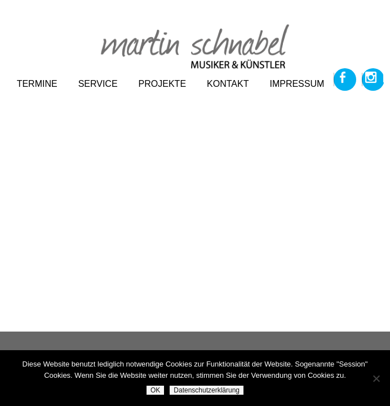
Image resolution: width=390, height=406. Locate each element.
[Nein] (376, 378)
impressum (296, 84)
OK (155, 390)
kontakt (228, 84)
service (98, 84)
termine (37, 84)
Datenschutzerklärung (207, 390)
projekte (162, 84)
